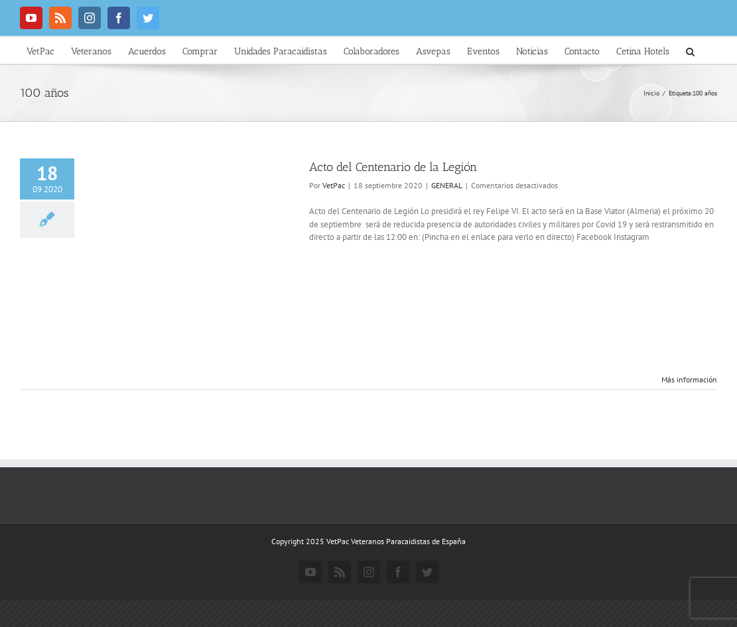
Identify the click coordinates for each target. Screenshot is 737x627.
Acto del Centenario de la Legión (393, 167)
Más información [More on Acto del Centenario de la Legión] (689, 379)
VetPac (333, 185)
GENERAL (446, 185)
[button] (690, 50)
